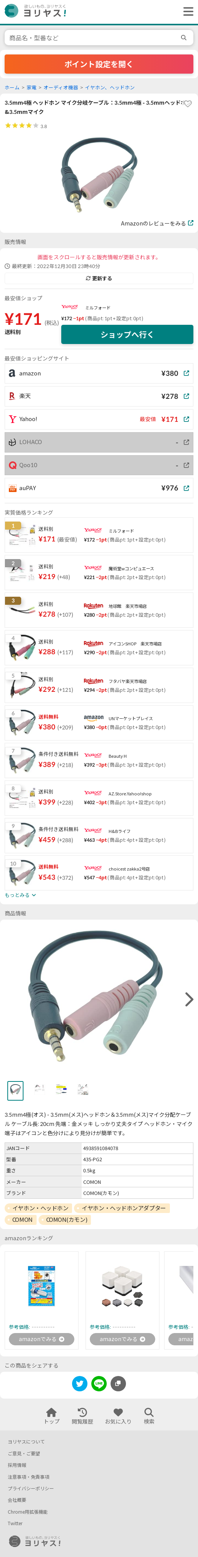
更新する (99, 278)
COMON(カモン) (66, 1219)
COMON (22, 1219)
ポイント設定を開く (99, 64)
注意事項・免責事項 (28, 1477)
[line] (99, 1385)
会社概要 (17, 1500)
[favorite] (187, 104)
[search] (185, 37)
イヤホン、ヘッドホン (110, 88)
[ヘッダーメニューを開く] (186, 12)
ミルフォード (98, 307)
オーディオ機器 (61, 88)
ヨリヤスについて (26, 1442)
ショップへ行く (127, 334)
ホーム (12, 88)
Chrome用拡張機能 (28, 1512)
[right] (188, 999)
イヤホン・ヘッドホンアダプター (124, 1208)
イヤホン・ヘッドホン (40, 1208)
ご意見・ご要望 (24, 1454)
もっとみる (20, 895)
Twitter (15, 1523)
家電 (32, 88)
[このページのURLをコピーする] (118, 1383)
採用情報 (17, 1465)
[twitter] (79, 1385)
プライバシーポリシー (31, 1488)
